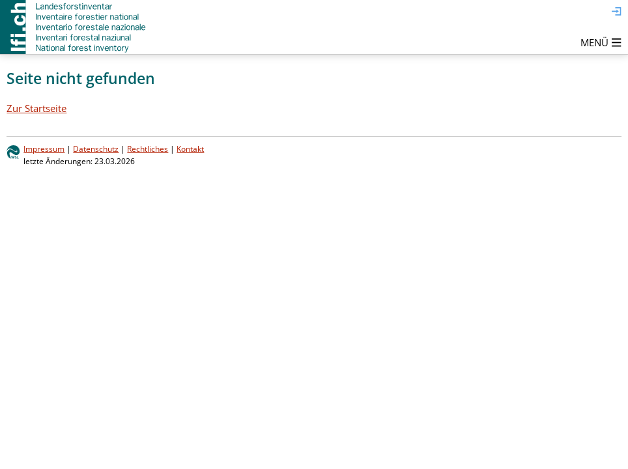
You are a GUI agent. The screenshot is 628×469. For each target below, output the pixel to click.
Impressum (43, 148)
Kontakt (190, 148)
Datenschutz (96, 148)
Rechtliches (147, 148)
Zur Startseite (36, 108)
